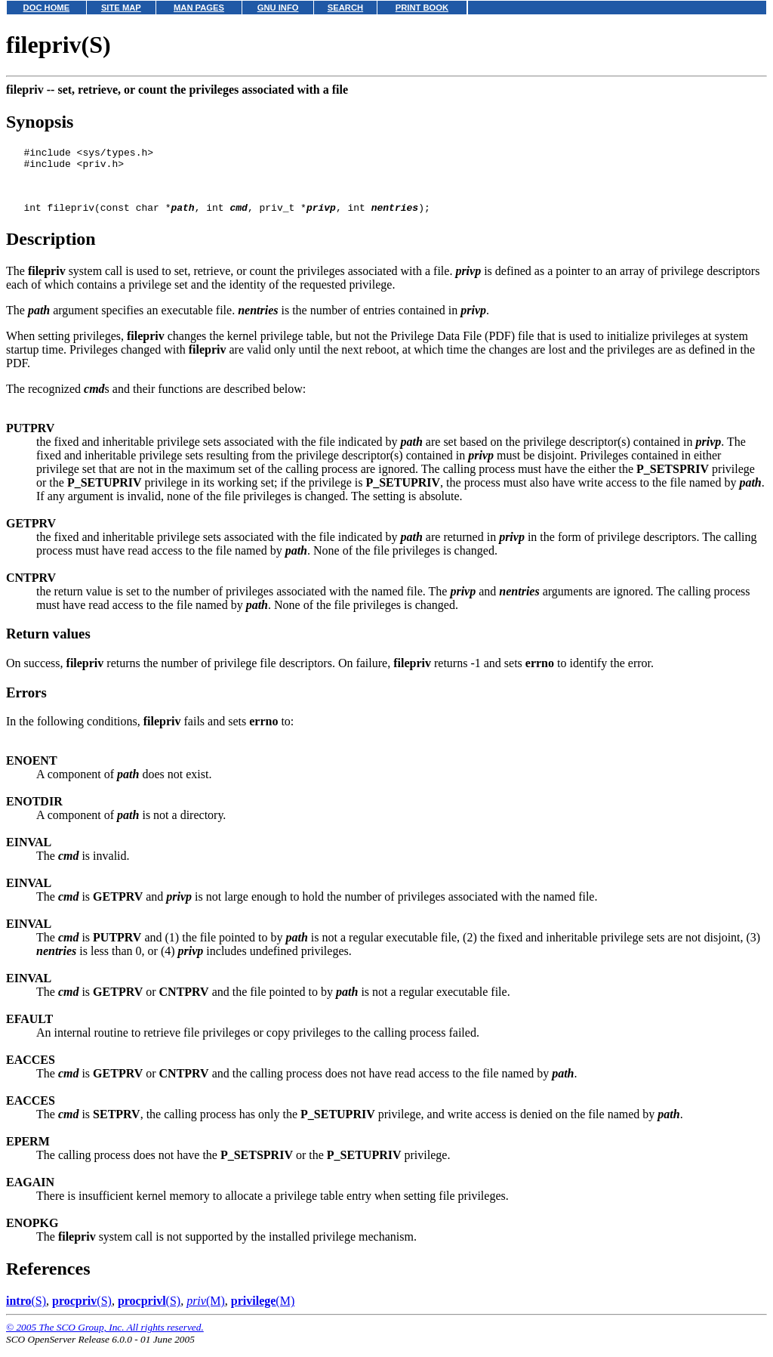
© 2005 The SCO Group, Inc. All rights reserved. (105, 1338)
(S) (26, 1312)
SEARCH (345, 7)
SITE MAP (121, 7)
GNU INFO (278, 7)
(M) (205, 1312)
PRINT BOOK (422, 7)
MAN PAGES (199, 7)
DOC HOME (46, 7)
